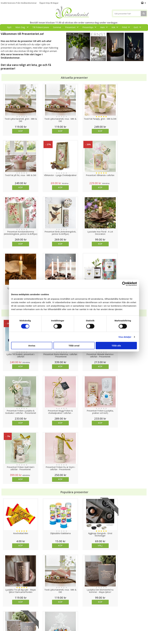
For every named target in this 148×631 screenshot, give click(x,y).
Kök (116, 27)
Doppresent (6, 625)
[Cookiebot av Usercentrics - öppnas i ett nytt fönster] (124, 284)
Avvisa (31, 345)
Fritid (126, 27)
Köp (19, 131)
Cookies (4, 599)
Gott (138, 27)
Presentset (72, 27)
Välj (92, 432)
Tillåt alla (116, 345)
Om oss (4, 612)
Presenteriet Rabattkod (12, 617)
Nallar (3, 621)
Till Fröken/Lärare (40, 27)
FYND (81, 33)
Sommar (57, 27)
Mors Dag (22, 27)
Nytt (9, 27)
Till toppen (74, 589)
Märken (70, 34)
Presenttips (90, 27)
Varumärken (6, 604)
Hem (104, 27)
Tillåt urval (74, 345)
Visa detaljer (124, 337)
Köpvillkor (5, 608)
